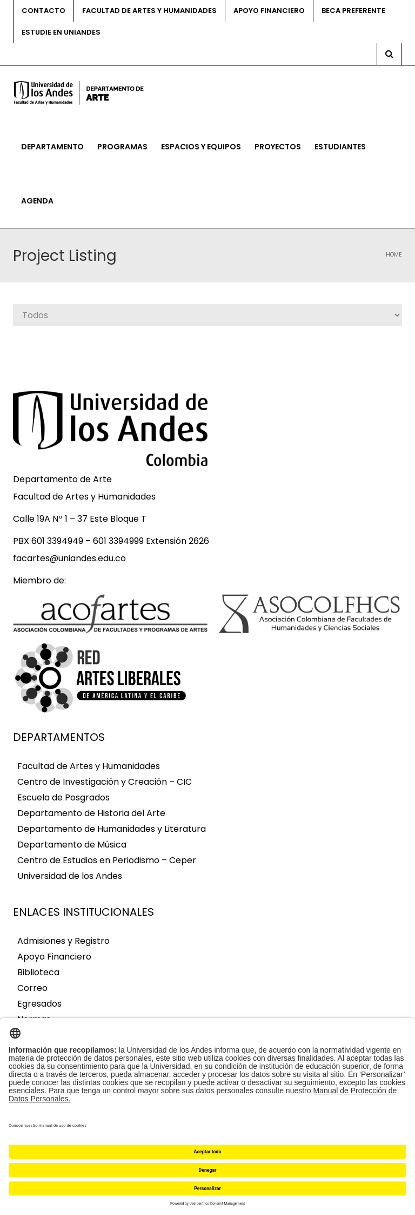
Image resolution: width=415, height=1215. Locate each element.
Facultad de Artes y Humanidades (149, 10)
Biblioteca (38, 972)
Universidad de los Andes (69, 876)
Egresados (39, 1003)
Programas (122, 146)
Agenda (37, 200)
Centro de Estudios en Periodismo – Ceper (106, 860)
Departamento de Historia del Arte (91, 813)
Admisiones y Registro (63, 941)
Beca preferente (353, 10)
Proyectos (278, 146)
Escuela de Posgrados (63, 797)
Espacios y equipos (201, 146)
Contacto (43, 10)
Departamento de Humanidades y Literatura (111, 829)
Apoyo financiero (269, 10)
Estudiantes (340, 146)
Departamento (52, 146)
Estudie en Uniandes (61, 32)
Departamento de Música (71, 844)
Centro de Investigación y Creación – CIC (104, 782)
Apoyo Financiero (54, 956)
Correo (32, 988)
